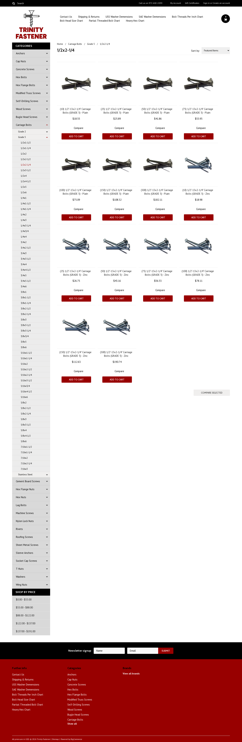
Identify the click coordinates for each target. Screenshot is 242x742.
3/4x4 (23, 264)
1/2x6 (23, 192)
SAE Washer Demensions (152, 16)
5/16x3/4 (25, 386)
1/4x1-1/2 (26, 203)
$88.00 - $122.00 (25, 615)
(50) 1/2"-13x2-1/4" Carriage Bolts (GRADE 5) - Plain (157, 110)
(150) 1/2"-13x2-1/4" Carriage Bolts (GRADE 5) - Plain (116, 191)
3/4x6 (23, 286)
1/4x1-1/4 (26, 209)
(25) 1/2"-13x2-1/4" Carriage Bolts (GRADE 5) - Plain (116, 110)
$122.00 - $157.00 (25, 623)
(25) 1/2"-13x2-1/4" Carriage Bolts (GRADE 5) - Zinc (75, 272)
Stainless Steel (25, 474)
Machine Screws (25, 513)
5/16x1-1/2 (26, 352)
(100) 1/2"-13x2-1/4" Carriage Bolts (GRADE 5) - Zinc (198, 272)
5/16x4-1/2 (26, 391)
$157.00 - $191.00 (25, 631)
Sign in (206, 3)
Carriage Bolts (24, 125)
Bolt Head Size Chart (71, 20)
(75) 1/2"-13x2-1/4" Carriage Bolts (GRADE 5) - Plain (197, 110)
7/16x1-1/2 (26, 446)
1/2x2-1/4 (26, 164)
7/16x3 (24, 469)
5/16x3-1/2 (26, 380)
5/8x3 (23, 419)
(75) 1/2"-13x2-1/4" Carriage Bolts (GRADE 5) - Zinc (157, 272)
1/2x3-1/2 (26, 170)
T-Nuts (20, 568)
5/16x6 (24, 397)
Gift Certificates (192, 3)
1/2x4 (23, 175)
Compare (78, 128)
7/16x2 (24, 457)
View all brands (131, 673)
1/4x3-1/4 (26, 225)
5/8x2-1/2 (26, 408)
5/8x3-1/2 (26, 424)
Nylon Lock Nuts (25, 521)
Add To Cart (76, 136)
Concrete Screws (25, 69)
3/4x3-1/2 (26, 258)
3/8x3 (23, 319)
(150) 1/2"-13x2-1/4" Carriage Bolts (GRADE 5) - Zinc (75, 354)
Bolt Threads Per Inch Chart (187, 16)
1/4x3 (23, 220)
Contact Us (66, 16)
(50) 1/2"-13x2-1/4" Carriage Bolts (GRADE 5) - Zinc (116, 272)
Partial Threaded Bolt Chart (104, 20)
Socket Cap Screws (26, 560)
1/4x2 (23, 214)
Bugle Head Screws (26, 117)
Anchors (20, 53)
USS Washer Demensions (119, 16)
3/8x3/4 (25, 336)
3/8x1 (23, 292)
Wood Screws (23, 109)
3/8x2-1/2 (26, 308)
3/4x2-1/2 (26, 247)
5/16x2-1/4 (26, 375)
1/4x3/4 (25, 231)
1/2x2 (23, 153)
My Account (175, 3)
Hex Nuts (21, 497)
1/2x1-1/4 (26, 148)
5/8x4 (23, 430)
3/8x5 (23, 341)
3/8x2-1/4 (26, 314)
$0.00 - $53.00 (23, 599)
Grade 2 (22, 131)
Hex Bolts (21, 77)
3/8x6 (23, 347)
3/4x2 (23, 242)
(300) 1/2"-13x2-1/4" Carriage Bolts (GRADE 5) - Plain (157, 191)
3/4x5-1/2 (26, 280)
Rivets (19, 529)
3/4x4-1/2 (26, 269)
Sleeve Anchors (24, 552)
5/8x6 (23, 441)
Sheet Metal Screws (27, 545)
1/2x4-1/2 (26, 181)
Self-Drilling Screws (27, 101)
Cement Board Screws (28, 481)
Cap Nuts (21, 61)
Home (60, 44)
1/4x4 (23, 236)
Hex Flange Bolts (25, 85)
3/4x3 (23, 253)
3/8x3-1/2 (26, 325)
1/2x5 (23, 186)
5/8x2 (23, 402)
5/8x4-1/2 (26, 435)
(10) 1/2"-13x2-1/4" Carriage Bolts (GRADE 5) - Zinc (197, 191)
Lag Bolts (21, 505)
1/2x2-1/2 (26, 159)
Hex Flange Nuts (25, 489)
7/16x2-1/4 (26, 463)
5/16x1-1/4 (26, 358)
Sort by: (195, 50)
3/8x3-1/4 (26, 330)
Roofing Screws (24, 537)
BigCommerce (76, 739)
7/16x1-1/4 (26, 452)
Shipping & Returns (89, 16)
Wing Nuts (21, 584)
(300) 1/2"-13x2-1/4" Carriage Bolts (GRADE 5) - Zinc (116, 354)
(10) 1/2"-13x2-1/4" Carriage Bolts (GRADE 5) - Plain (75, 110)
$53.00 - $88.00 (24, 607)
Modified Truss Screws (28, 93)
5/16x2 (24, 363)
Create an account (221, 3)
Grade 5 (22, 137)
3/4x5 (23, 275)
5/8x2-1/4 (26, 413)
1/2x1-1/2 (26, 142)
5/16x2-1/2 (26, 369)
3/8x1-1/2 (26, 297)
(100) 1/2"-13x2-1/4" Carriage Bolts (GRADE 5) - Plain (75, 191)
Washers (20, 576)
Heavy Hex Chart (135, 20)
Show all (72, 723)
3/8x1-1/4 (26, 303)
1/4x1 (23, 198)
